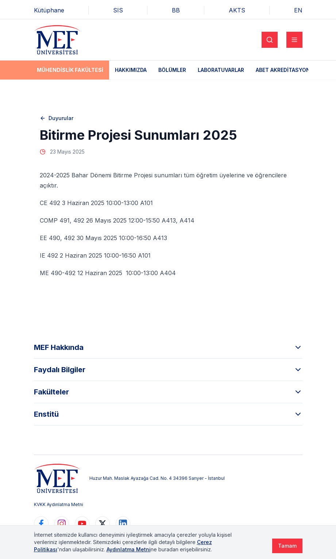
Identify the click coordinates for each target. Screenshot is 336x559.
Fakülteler (168, 392)
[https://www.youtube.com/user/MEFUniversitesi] (82, 523)
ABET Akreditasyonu (285, 70)
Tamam (287, 546)
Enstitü (168, 414)
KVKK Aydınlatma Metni (58, 504)
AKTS (237, 10)
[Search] (270, 40)
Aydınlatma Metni (129, 549)
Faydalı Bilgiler (168, 369)
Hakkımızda (131, 70)
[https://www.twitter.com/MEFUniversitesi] (102, 523)
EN (298, 10)
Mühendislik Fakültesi (70, 70)
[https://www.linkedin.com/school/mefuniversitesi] (123, 523)
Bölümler (172, 70)
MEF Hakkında (168, 347)
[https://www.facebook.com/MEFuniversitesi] (41, 523)
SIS (118, 10)
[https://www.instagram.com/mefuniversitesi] (61, 523)
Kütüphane (49, 10)
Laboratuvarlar (221, 70)
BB (176, 10)
